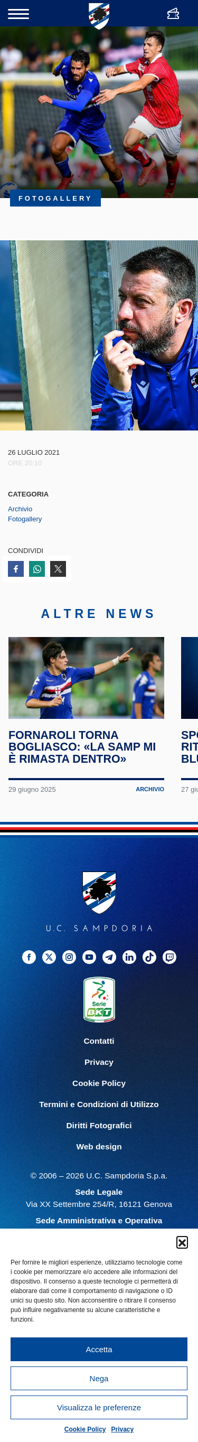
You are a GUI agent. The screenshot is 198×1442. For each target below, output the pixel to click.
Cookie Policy (85, 1429)
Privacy (122, 1429)
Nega (99, 1378)
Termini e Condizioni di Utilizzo (98, 1113)
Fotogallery (25, 519)
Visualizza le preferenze (99, 1407)
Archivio (20, 509)
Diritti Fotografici (99, 1134)
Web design (98, 1155)
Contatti (98, 1050)
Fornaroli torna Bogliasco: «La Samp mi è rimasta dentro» (82, 756)
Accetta (99, 1349)
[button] (182, 1242)
